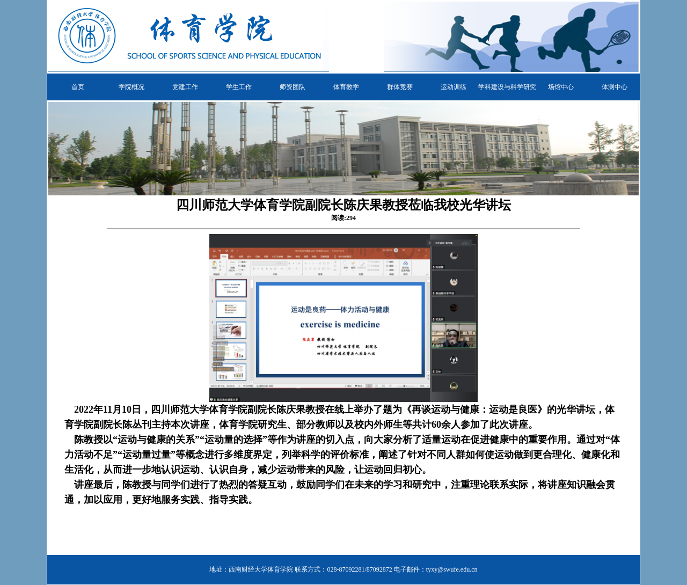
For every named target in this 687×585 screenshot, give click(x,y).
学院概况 (131, 87)
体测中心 (614, 87)
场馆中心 (561, 87)
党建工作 (185, 87)
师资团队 (292, 87)
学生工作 (239, 87)
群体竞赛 (400, 87)
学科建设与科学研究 (507, 87)
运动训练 (453, 87)
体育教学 (346, 87)
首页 (77, 87)
